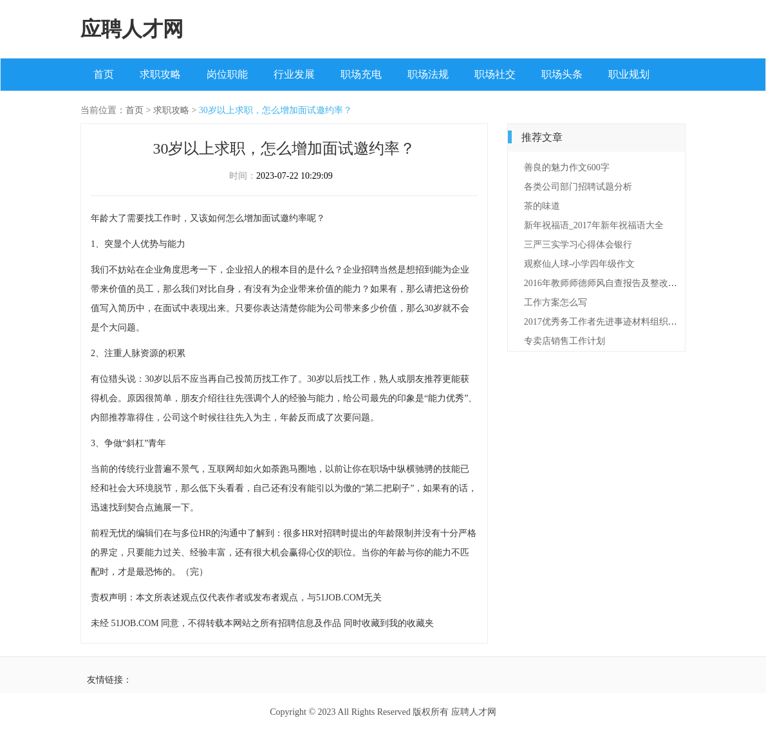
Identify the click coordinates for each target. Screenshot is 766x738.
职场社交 (495, 74)
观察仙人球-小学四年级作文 (579, 264)
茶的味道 (542, 206)
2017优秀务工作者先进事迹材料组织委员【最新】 (623, 322)
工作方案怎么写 (555, 302)
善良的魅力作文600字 (567, 167)
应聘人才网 (131, 28)
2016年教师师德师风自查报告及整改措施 (605, 283)
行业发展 (294, 74)
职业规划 (628, 74)
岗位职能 (227, 74)
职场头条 (562, 74)
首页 (103, 74)
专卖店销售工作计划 (564, 341)
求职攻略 (160, 74)
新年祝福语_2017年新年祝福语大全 (594, 225)
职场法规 (428, 74)
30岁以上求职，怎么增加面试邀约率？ (275, 110)
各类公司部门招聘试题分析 (578, 187)
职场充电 (361, 74)
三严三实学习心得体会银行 (578, 244)
